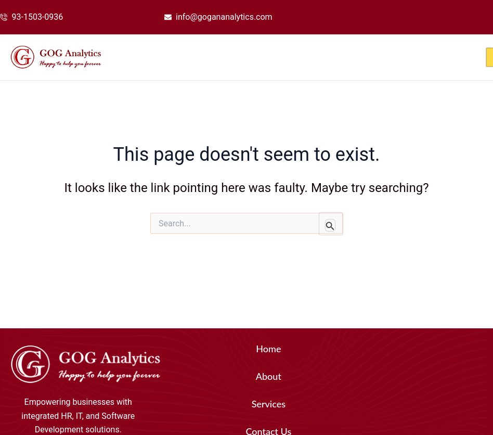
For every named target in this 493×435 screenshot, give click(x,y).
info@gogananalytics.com (224, 17)
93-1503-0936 (37, 17)
